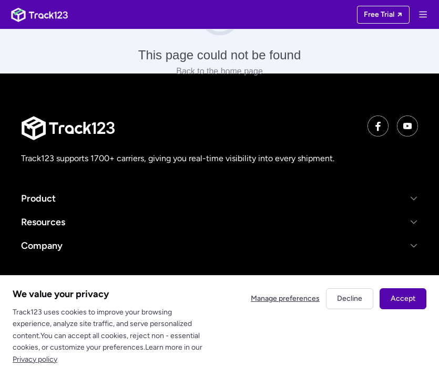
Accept (403, 298)
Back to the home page (219, 71)
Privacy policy (35, 359)
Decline (349, 298)
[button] (219, 198)
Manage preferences (285, 298)
